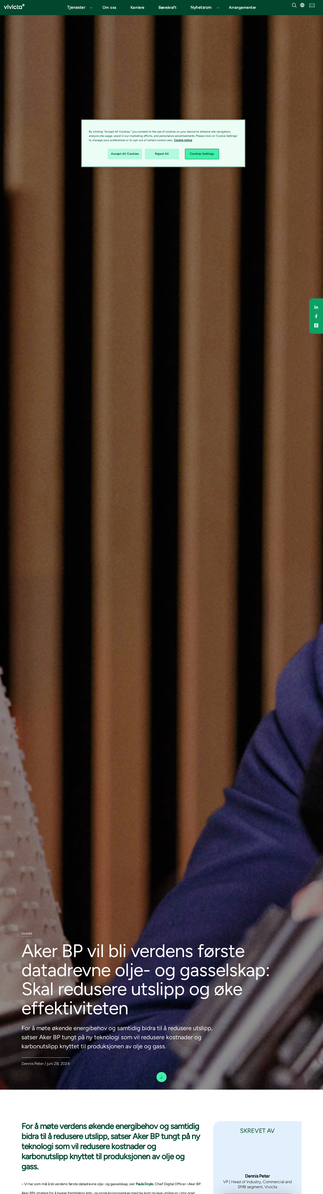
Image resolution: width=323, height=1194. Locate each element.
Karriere (137, 7)
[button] (77, 8)
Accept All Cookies (125, 154)
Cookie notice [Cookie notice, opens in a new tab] (183, 140)
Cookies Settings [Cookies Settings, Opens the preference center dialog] (202, 154)
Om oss (109, 7)
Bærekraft (167, 7)
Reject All (162, 154)
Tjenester (76, 7)
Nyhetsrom (201, 7)
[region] (163, 143)
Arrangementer (242, 7)
